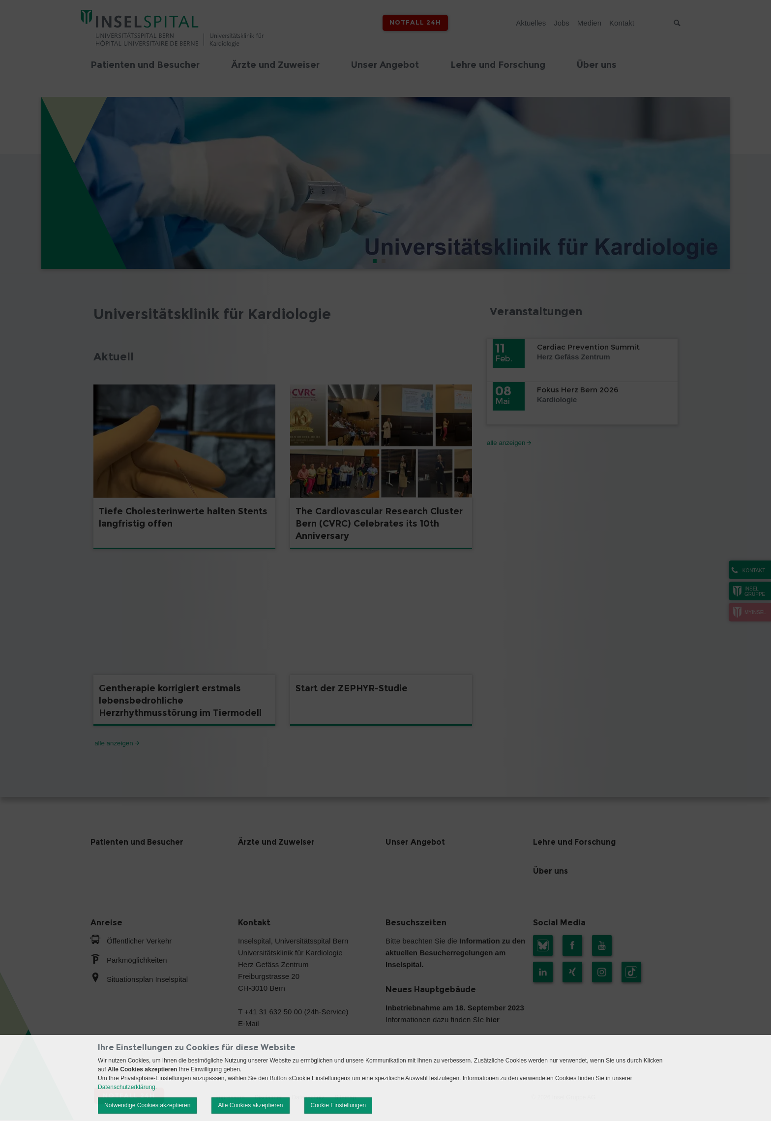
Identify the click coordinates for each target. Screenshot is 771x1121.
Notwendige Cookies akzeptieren (147, 1105)
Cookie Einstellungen (338, 1105)
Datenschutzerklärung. (127, 1087)
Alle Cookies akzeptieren (250, 1105)
